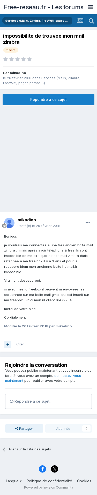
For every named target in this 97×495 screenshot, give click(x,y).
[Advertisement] (48, 158)
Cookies (84, 481)
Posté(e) (39, 226)
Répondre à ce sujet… (31, 401)
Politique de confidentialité (49, 481)
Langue (14, 481)
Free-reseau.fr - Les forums (44, 7)
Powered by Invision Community (48, 487)
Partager (24, 428)
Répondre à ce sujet (48, 99)
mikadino (18, 73)
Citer (20, 344)
